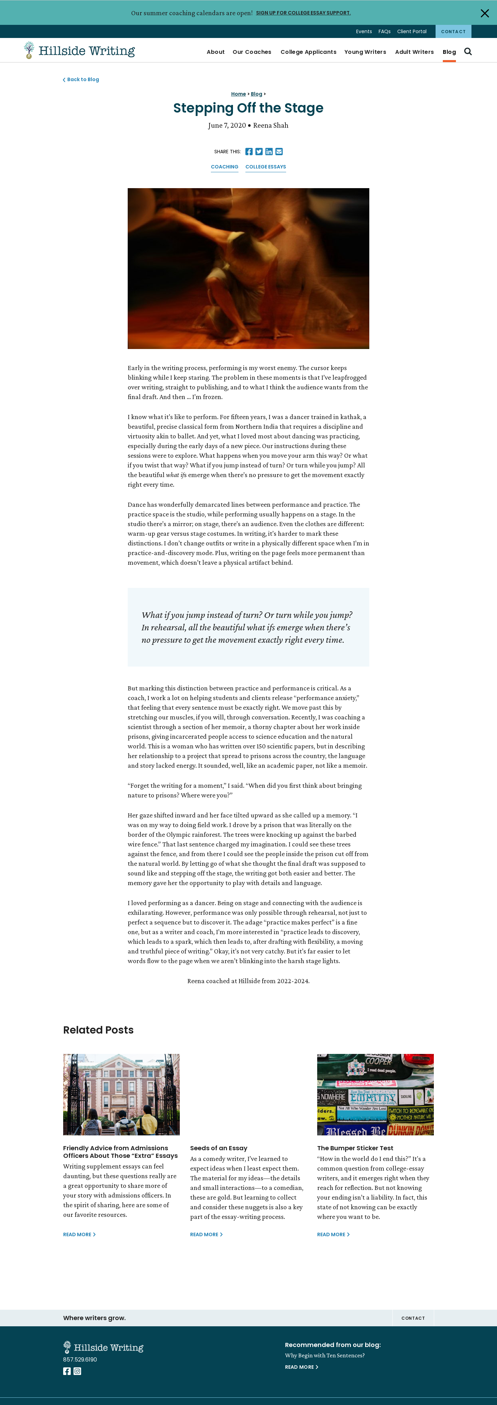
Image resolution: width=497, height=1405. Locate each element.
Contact (453, 32)
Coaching (224, 166)
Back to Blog (83, 79)
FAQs (385, 31)
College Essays (265, 166)
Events (364, 31)
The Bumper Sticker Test (355, 1148)
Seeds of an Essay (218, 1148)
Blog (256, 93)
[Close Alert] (484, 12)
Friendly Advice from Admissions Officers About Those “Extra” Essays (120, 1152)
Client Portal (412, 31)
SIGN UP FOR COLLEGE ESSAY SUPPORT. (303, 12)
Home (238, 93)
